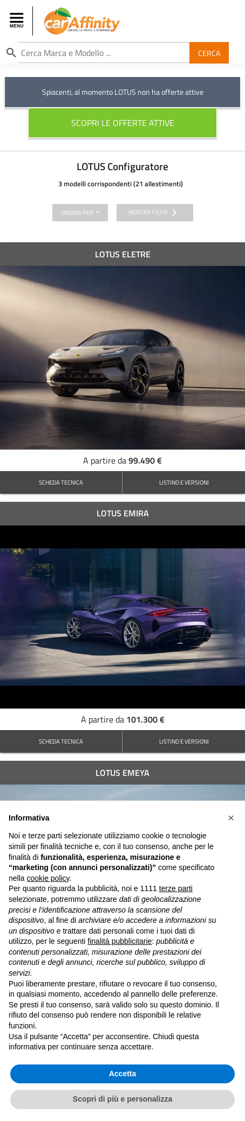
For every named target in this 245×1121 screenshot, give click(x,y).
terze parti (176, 888)
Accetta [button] (123, 1073)
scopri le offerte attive (122, 123)
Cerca (209, 52)
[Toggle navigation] (18, 21)
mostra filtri (154, 212)
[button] (231, 817)
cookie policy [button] (47, 878)
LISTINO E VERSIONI (184, 482)
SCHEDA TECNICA (61, 482)
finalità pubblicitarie (119, 941)
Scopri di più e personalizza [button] (122, 1099)
